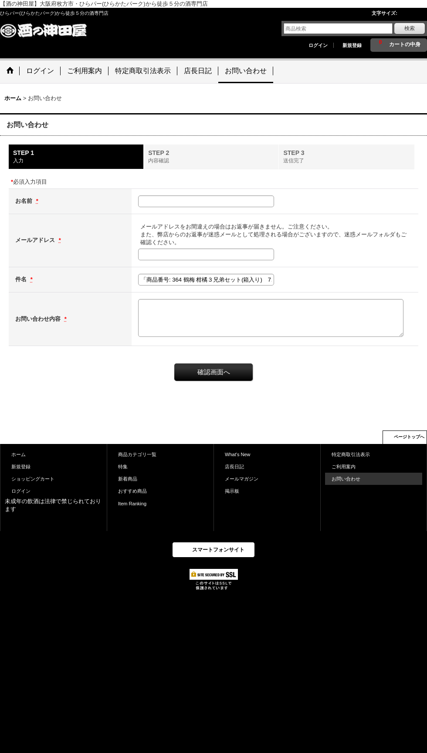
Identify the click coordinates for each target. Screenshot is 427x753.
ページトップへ (409, 436)
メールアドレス (36, 240)
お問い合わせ (346, 478)
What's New (238, 454)
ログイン (318, 45)
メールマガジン (241, 478)
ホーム (18, 454)
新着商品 (127, 478)
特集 (123, 466)
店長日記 (234, 466)
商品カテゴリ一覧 (137, 454)
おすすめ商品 (132, 491)
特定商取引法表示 (351, 454)
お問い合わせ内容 (38, 319)
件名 (21, 279)
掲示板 (232, 491)
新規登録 (352, 45)
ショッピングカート (32, 478)
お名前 (24, 201)
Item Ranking (132, 503)
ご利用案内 (344, 466)
